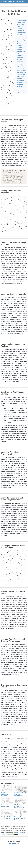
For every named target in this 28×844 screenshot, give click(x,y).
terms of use (18, 832)
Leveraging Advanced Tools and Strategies (21, 66)
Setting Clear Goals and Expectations (20, 26)
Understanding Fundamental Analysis (21, 41)
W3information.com (12, 1)
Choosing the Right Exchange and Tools (21, 32)
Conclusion (20, 88)
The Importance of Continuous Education (22, 84)
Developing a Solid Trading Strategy (20, 47)
